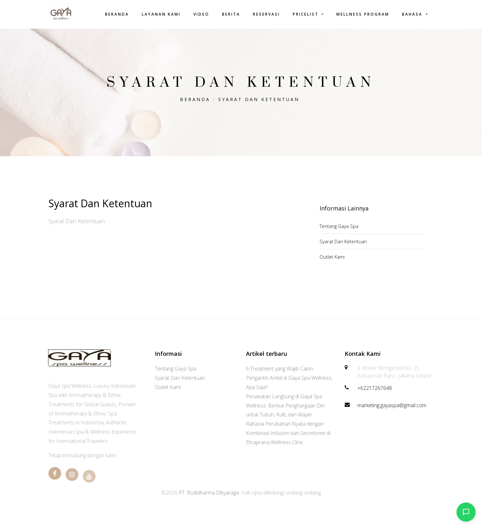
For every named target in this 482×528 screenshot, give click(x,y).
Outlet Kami (332, 256)
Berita (231, 14)
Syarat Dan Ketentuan (258, 99)
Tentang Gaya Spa (339, 226)
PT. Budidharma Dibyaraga (209, 492)
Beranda (117, 14)
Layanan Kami (161, 14)
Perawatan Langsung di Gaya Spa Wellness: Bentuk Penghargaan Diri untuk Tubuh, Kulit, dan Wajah (285, 405)
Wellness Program (362, 14)
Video (201, 14)
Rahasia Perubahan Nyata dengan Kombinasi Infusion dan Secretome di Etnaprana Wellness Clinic (288, 433)
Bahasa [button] (413, 14)
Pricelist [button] (306, 14)
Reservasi (266, 14)
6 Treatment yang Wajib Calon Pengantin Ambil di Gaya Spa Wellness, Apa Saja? (289, 378)
